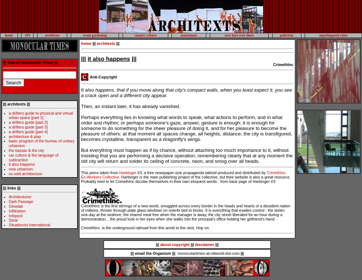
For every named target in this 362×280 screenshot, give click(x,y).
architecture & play (25, 136)
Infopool (16, 216)
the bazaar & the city (26, 150)
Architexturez (20, 197)
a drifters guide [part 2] (28, 122)
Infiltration (17, 211)
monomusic (189, 35)
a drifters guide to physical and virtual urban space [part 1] (41, 115)
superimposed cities (333, 35)
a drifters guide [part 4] (28, 132)
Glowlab (16, 206)
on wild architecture (25, 174)
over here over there (239, 35)
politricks (287, 35)
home (9, 35)
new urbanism (21, 169)
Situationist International (29, 225)
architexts (52, 35)
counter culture (145, 35)
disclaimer (204, 244)
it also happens (22, 164)
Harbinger (127, 172)
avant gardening (95, 35)
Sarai (13, 220)
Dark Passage (21, 201)
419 (27, 35)
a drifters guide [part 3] (28, 127)
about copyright (175, 244)
